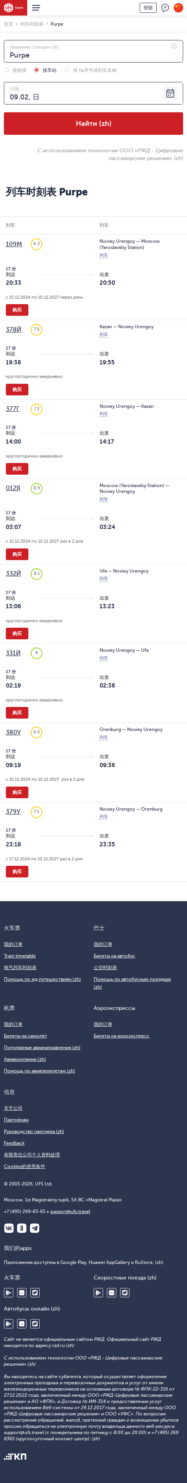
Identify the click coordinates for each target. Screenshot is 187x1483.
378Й (13, 329)
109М (14, 244)
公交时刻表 (105, 967)
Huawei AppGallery (21, 1292)
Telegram (35, 1228)
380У (13, 732)
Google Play (8, 1292)
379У (13, 811)
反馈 (165, 7)
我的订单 (13, 944)
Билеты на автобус (114, 956)
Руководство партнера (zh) (34, 1131)
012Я (13, 488)
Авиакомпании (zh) (25, 1059)
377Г (12, 409)
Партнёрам (16, 1120)
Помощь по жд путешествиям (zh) (42, 979)
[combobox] (93, 51)
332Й (13, 573)
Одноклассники (22, 1228)
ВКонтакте (9, 1228)
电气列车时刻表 (20, 967)
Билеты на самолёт (25, 1036)
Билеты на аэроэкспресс (122, 1036)
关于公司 (13, 1108)
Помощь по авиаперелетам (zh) (39, 1071)
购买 (17, 310)
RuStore (35, 1292)
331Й (13, 653)
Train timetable (20, 956)
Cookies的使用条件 (24, 1166)
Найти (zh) (94, 123)
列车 (104, 255)
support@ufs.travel (70, 1211)
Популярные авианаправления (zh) (42, 1047)
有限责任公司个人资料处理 (32, 1155)
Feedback (14, 1143)
